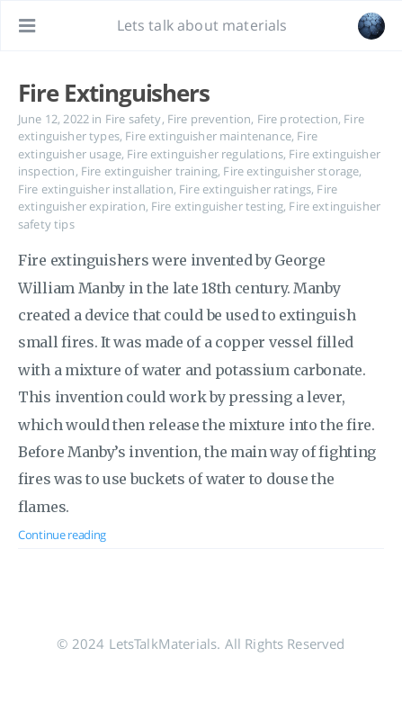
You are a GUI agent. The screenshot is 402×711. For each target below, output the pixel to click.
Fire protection (297, 119)
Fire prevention (209, 119)
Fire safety (133, 119)
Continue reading (62, 534)
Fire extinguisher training (149, 171)
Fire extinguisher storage (291, 171)
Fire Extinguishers (114, 92)
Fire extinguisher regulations (205, 154)
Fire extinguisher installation (96, 189)
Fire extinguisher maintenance (208, 136)
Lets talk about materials (202, 25)
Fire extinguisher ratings (245, 189)
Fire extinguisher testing (217, 206)
